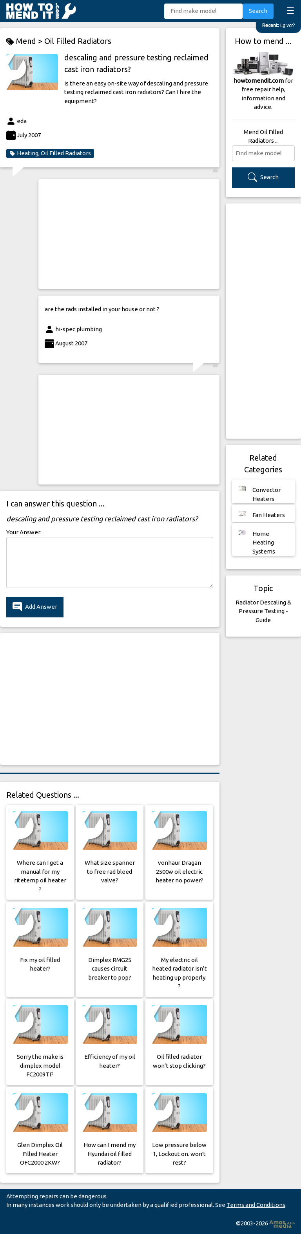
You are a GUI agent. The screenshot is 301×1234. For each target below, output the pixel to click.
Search (258, 10)
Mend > (25, 41)
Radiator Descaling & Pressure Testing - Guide (263, 611)
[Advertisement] (128, 234)
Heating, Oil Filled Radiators (50, 153)
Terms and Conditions (256, 1204)
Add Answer (35, 607)
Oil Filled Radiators (77, 40)
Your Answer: (24, 532)
